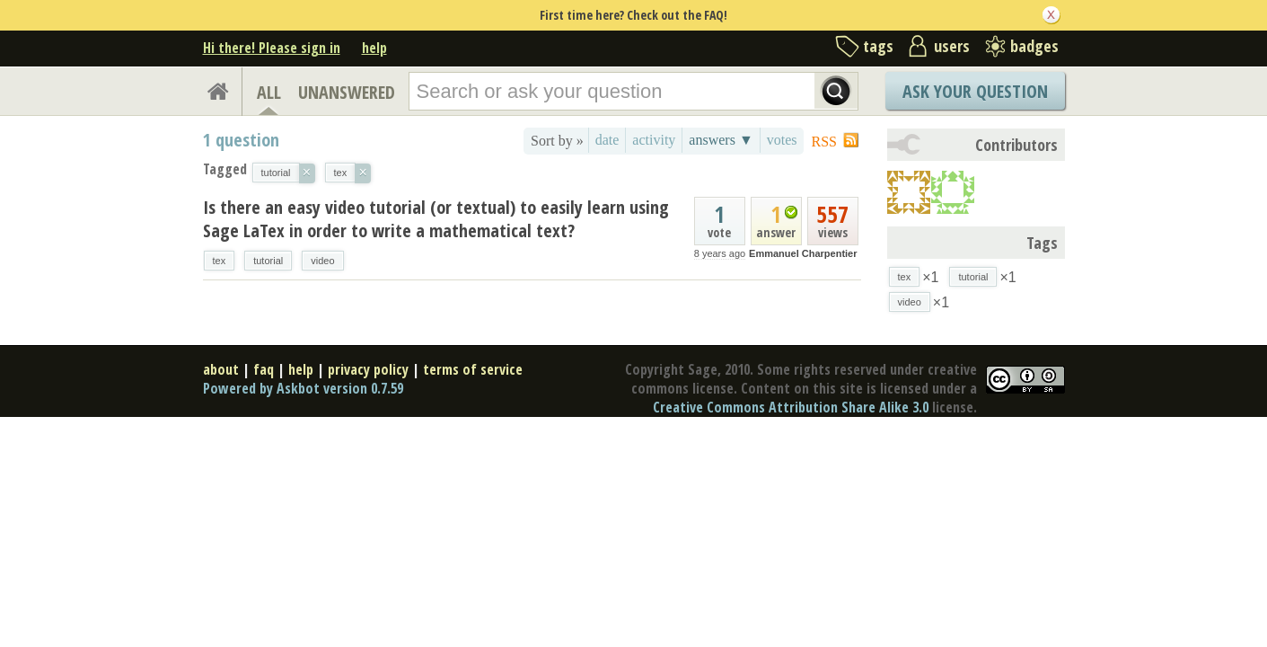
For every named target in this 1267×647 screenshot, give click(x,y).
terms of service (473, 369)
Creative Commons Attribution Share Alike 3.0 (790, 407)
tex (219, 260)
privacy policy (368, 369)
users (952, 46)
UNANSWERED (346, 92)
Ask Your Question (975, 91)
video (322, 260)
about (221, 369)
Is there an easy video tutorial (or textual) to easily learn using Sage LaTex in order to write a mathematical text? (436, 219)
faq (263, 369)
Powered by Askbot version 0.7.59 (303, 388)
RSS (824, 141)
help (374, 48)
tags (878, 46)
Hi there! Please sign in (271, 48)
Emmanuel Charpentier (803, 253)
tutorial (268, 260)
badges (1034, 46)
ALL (269, 92)
